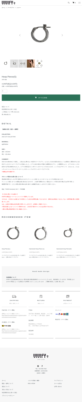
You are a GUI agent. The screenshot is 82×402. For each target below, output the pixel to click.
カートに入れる (41, 97)
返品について (5, 106)
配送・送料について (7, 383)
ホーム (3, 7)
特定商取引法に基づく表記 (9, 109)
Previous (20, 35)
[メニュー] (79, 2)
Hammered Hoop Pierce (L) (36, 249)
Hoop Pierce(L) (6, 249)
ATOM (33, 383)
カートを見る (58, 383)
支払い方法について (7, 389)
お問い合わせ (58, 386)
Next (62, 35)
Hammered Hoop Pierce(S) (64, 249)
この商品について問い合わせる (10, 112)
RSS (29, 383)
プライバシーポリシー (8, 395)
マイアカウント (58, 380)
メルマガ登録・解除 (33, 380)
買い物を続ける (6, 114)
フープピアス (10, 7)
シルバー (19, 7)
